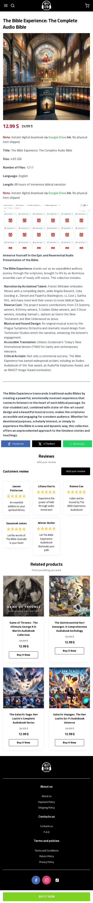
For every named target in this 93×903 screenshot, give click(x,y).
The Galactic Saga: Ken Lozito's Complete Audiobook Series (23, 718)
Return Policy (46, 856)
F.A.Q (46, 832)
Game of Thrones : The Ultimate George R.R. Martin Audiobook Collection (23, 629)
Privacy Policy (46, 862)
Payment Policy (46, 802)
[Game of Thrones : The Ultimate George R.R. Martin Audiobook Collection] (23, 596)
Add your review (75, 471)
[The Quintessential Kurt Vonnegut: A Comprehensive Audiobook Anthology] (69, 596)
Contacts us (46, 826)
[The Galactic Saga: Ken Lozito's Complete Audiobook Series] (23, 688)
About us (46, 796)
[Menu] (6, 6)
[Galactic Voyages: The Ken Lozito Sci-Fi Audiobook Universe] (69, 688)
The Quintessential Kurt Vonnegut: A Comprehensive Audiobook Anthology (69, 627)
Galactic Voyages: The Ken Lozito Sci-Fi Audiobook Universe (69, 718)
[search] (12, 6)
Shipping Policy (46, 808)
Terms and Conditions (46, 851)
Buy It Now (47, 896)
